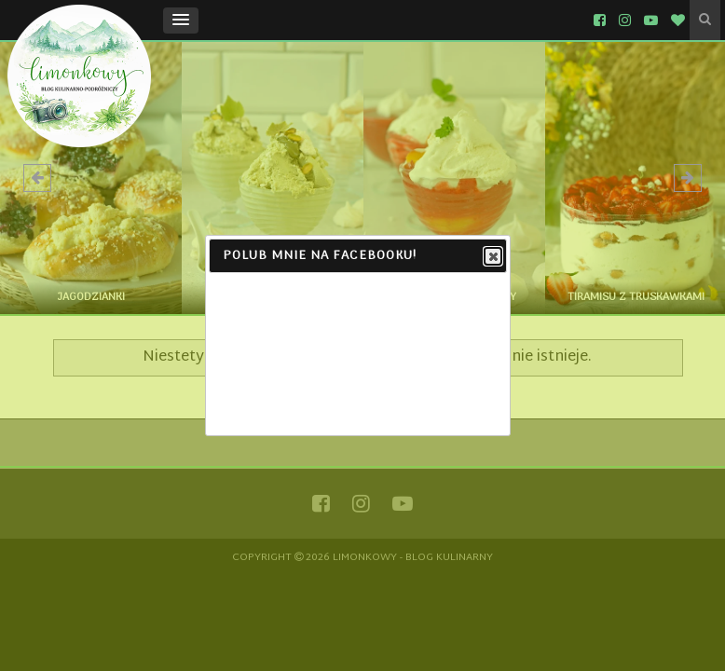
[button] (180, 20)
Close (492, 257)
